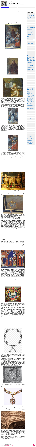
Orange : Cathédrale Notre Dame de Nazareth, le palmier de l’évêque (30, 101)
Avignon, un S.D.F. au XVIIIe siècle (30, 23)
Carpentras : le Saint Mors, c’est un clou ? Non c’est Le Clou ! (30, 49)
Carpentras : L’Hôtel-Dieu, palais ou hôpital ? (30, 41)
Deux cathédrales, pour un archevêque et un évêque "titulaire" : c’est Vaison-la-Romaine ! (30, 70)
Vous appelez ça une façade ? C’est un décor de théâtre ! (30, 34)
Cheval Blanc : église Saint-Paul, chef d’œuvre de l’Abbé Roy (30, 55)
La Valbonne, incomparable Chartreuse (30, 85)
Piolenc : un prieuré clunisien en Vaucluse (30, 75)
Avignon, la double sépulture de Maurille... (31, 36)
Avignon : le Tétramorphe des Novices (30, 139)
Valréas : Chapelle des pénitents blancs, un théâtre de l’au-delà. (30, 119)
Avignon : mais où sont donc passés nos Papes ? (30, 99)
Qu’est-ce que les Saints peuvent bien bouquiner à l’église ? (30, 21)
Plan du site (2, 445)
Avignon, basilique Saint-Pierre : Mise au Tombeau (30, 65)
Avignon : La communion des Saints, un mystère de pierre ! (30, 38)
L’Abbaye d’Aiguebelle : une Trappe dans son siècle (30, 73)
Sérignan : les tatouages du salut (30, 128)
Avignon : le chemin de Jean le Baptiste (30, 132)
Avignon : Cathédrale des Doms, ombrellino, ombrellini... (30, 104)
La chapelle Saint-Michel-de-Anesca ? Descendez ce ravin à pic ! (31, 60)
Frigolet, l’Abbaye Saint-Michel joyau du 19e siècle (30, 80)
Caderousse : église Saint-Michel (30, 94)
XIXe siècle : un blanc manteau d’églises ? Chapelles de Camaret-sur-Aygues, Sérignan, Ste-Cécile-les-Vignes (31, 89)
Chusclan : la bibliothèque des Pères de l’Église (30, 126)
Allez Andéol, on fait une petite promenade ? (30, 15)
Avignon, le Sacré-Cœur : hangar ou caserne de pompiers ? (30, 143)
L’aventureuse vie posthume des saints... (30, 13)
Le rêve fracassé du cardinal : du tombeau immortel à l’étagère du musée (30, 32)
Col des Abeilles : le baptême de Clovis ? (30, 67)
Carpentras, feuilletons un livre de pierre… (30, 134)
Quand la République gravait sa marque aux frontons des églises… (31, 18)
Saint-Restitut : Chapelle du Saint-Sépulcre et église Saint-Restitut (30, 78)
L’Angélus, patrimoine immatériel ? (29, 92)
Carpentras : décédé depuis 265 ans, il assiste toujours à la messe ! (30, 52)
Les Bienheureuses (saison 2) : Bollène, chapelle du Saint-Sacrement (31, 109)
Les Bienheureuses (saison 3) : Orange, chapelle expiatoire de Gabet (31, 112)
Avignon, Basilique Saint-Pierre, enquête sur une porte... (31, 29)
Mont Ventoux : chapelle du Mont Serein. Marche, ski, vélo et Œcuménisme (30, 124)
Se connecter (7, 445)
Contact (10, 445)
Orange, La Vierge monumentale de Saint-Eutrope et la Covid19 (31, 63)
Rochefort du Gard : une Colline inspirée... (31, 46)
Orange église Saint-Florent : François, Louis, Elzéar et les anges (31, 57)
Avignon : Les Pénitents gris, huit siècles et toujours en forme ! (30, 96)
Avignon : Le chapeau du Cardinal (30, 136)
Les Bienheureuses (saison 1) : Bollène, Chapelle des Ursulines (31, 106)
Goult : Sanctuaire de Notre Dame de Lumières (30, 121)
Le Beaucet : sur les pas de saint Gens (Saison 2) (30, 116)
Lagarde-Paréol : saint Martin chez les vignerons (30, 141)
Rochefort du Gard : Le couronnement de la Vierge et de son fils (30, 44)
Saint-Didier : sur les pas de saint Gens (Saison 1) (30, 114)
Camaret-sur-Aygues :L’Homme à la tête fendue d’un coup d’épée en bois (30, 83)
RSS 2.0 (13, 445)
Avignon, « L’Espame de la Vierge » (30, 130)
